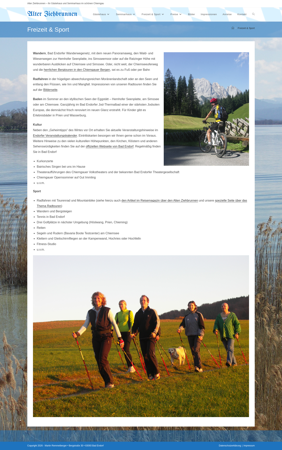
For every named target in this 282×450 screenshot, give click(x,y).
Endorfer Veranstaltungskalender (55, 135)
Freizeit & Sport (246, 28)
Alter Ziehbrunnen (52, 14)
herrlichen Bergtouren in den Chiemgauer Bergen (77, 69)
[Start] (233, 28)
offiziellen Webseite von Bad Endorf (109, 146)
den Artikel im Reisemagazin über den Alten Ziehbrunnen (159, 200)
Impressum (249, 445)
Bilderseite (50, 89)
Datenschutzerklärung (230, 445)
